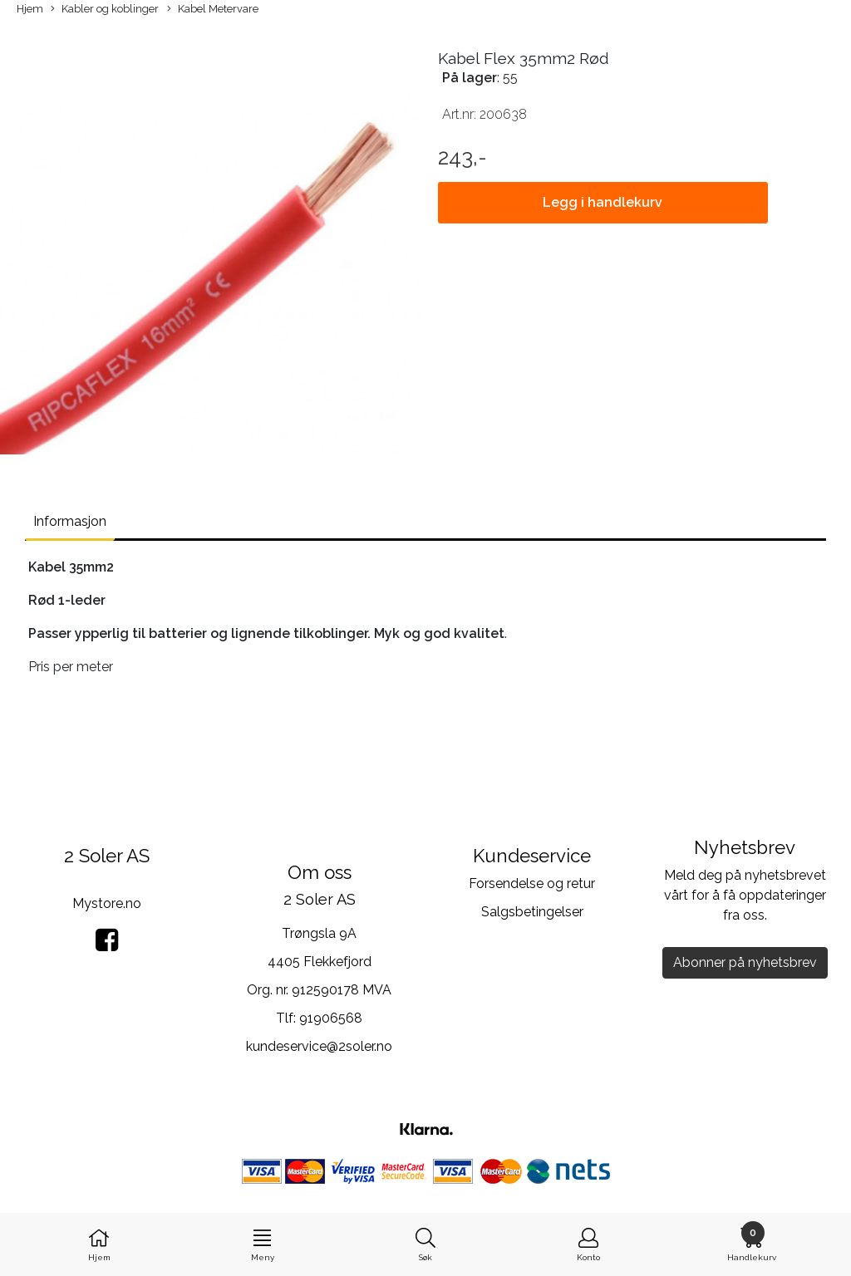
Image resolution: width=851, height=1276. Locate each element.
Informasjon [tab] (69, 521)
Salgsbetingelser (532, 912)
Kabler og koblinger (105, 9)
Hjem (30, 8)
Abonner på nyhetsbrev (745, 962)
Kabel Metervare (212, 9)
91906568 (330, 1018)
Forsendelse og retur (532, 883)
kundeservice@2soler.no (319, 1046)
